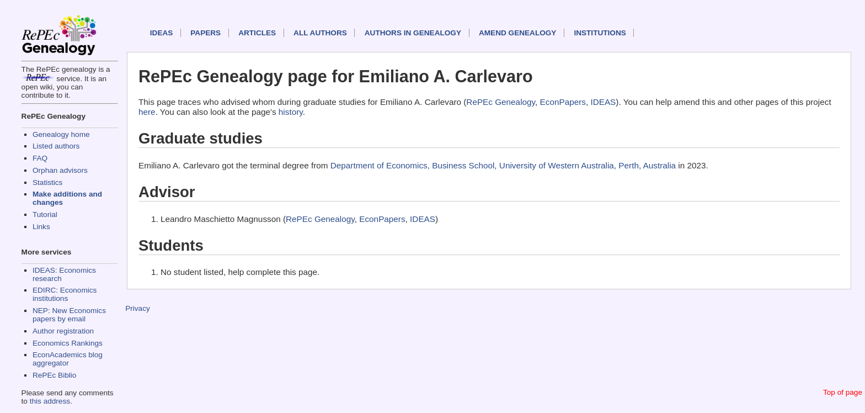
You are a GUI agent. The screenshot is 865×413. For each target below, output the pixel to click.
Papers (205, 33)
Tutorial (45, 214)
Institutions (600, 33)
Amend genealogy (517, 33)
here (147, 112)
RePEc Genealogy (500, 102)
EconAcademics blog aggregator (68, 359)
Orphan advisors (60, 170)
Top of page (842, 392)
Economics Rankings (68, 343)
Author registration (63, 331)
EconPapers (563, 102)
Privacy (137, 308)
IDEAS (161, 33)
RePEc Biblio (54, 375)
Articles (257, 33)
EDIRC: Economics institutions (65, 294)
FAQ (40, 158)
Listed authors (56, 146)
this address (50, 401)
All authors (320, 33)
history (291, 112)
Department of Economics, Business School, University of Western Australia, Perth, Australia (503, 165)
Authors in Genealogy (413, 33)
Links (41, 227)
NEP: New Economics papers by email (69, 314)
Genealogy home (61, 134)
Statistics (47, 182)
